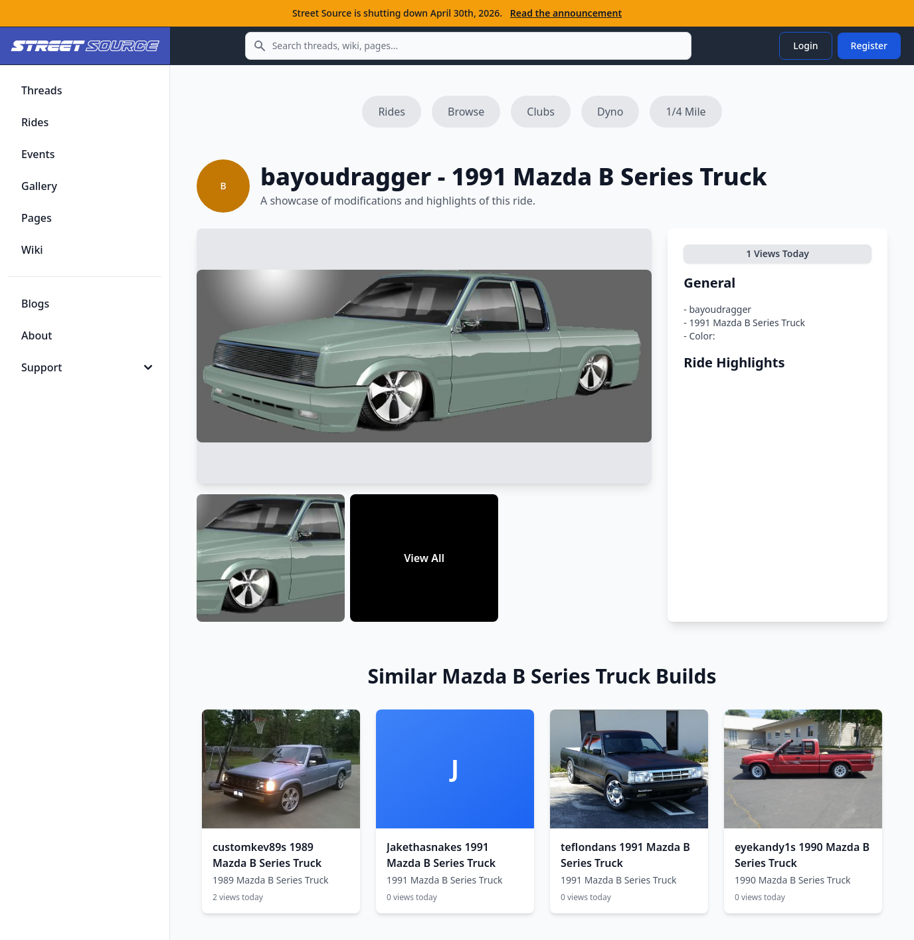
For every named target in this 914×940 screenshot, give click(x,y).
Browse (466, 111)
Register (869, 45)
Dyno (610, 111)
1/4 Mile (685, 111)
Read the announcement (566, 13)
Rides (391, 111)
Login (805, 45)
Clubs (541, 111)
